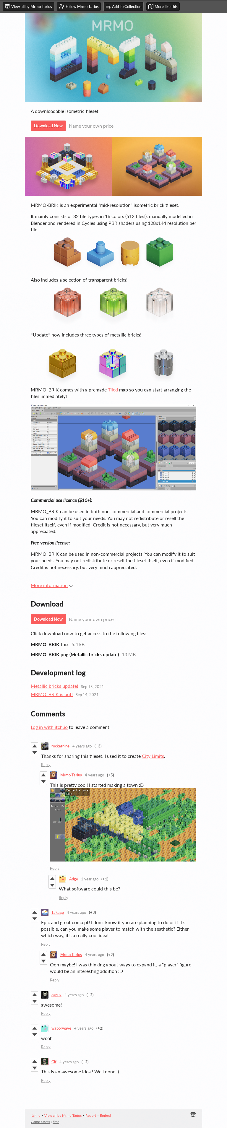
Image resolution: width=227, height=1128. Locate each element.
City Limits (153, 756)
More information (52, 585)
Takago (57, 912)
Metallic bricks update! (54, 686)
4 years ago (82, 746)
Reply (46, 764)
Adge (73, 879)
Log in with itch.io (49, 727)
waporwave (61, 1028)
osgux (56, 994)
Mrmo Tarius (71, 775)
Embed (105, 1115)
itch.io (35, 1115)
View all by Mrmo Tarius (63, 1115)
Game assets (40, 1121)
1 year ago (89, 879)
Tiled (113, 389)
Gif (53, 1061)
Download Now (48, 125)
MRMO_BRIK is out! (52, 694)
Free (56, 1121)
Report (90, 1115)
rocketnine (60, 746)
